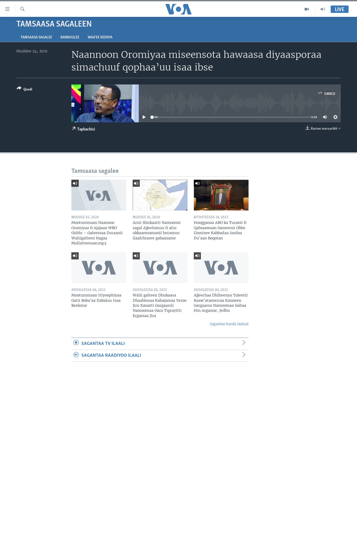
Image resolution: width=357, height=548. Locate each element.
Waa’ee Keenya (100, 37)
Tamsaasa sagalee (36, 37)
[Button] (24, 89)
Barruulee (70, 37)
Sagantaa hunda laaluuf (229, 324)
